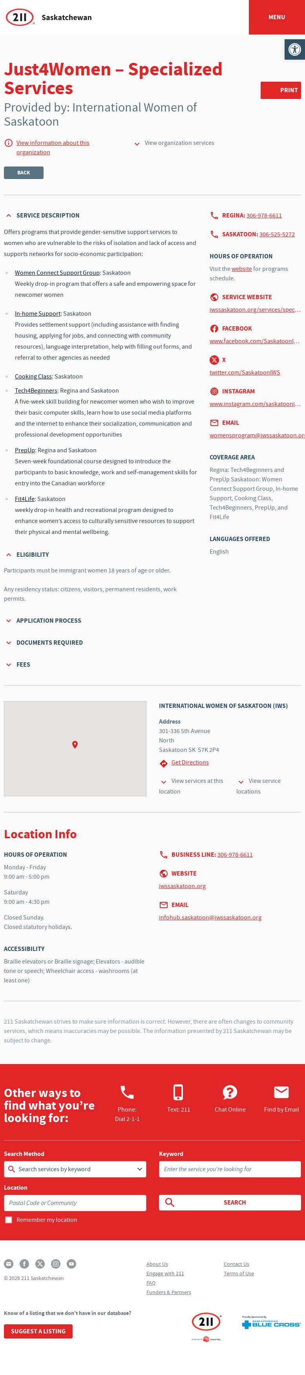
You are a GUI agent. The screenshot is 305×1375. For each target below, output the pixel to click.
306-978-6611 (264, 215)
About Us (157, 1263)
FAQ (150, 1282)
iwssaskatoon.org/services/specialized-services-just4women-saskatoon (255, 310)
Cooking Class (33, 376)
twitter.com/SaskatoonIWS (245, 373)
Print (289, 90)
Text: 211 (178, 1099)
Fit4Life (25, 499)
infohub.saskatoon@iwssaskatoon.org (210, 918)
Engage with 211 (165, 1273)
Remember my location (46, 1220)
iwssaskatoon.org (182, 886)
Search (205, 1202)
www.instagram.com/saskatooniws (255, 404)
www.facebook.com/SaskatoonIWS (255, 341)
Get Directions (184, 763)
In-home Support (37, 314)
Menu (276, 17)
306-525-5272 (277, 234)
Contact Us (236, 1263)
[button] (295, 49)
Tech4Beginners (36, 391)
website (242, 269)
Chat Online (230, 1099)
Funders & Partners (168, 1292)
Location (15, 1188)
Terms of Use (239, 1273)
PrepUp (25, 450)
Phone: (127, 1103)
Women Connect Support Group (57, 273)
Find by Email (281, 1099)
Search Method (24, 1154)
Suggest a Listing (38, 1331)
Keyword (171, 1154)
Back (23, 172)
